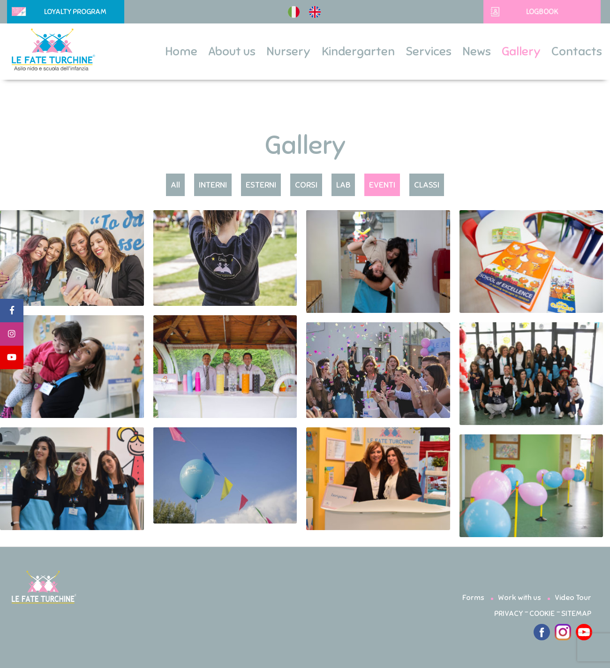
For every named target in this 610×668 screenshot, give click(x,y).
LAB (343, 185)
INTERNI (213, 185)
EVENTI (382, 185)
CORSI (306, 185)
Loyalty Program (59, 11)
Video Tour (573, 597)
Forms (473, 597)
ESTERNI (261, 185)
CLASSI (426, 185)
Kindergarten (358, 52)
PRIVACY (508, 613)
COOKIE (542, 613)
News (476, 52)
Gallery (521, 52)
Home (181, 52)
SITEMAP (576, 613)
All (175, 185)
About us (232, 52)
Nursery (288, 52)
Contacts (576, 52)
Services (429, 52)
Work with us (519, 597)
